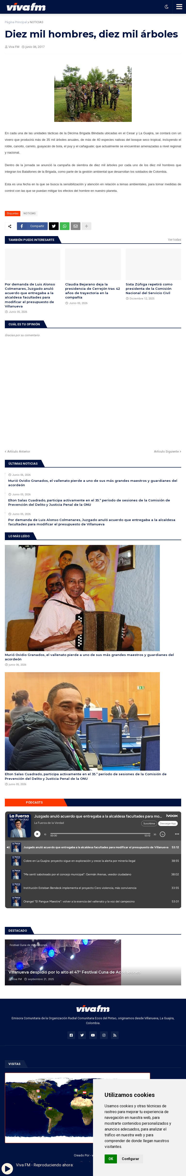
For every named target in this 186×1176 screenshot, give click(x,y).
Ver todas (174, 239)
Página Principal (16, 22)
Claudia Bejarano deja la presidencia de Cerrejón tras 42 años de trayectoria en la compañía (92, 290)
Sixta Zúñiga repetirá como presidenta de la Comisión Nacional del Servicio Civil (149, 288)
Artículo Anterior (18, 451)
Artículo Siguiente (166, 451)
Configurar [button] (130, 1159)
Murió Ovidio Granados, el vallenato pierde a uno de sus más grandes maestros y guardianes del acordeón (92, 483)
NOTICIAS (36, 22)
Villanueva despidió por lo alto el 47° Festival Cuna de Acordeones (74, 972)
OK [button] (110, 1159)
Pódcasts (34, 802)
